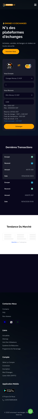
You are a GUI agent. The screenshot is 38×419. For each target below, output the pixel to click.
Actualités (5, 336)
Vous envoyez (8, 74)
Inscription (6, 369)
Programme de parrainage (11, 349)
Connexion (6, 366)
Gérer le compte (8, 362)
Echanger (19, 126)
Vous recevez (9, 90)
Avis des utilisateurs (9, 342)
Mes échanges (7, 372)
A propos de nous (8, 397)
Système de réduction (10, 346)
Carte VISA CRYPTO (9, 376)
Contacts (5, 309)
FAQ (3, 312)
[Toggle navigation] (35, 4)
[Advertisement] (19, 273)
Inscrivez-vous (11, 51)
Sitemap (5, 339)
